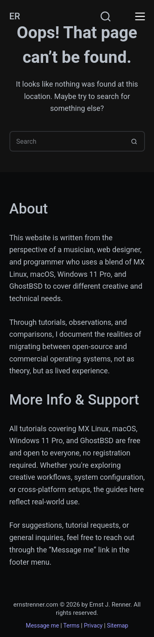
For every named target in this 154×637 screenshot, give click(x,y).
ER (14, 16)
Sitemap (117, 625)
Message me (42, 625)
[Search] (105, 16)
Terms (71, 625)
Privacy (93, 625)
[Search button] (134, 141)
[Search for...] (66, 141)
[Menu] (140, 16)
